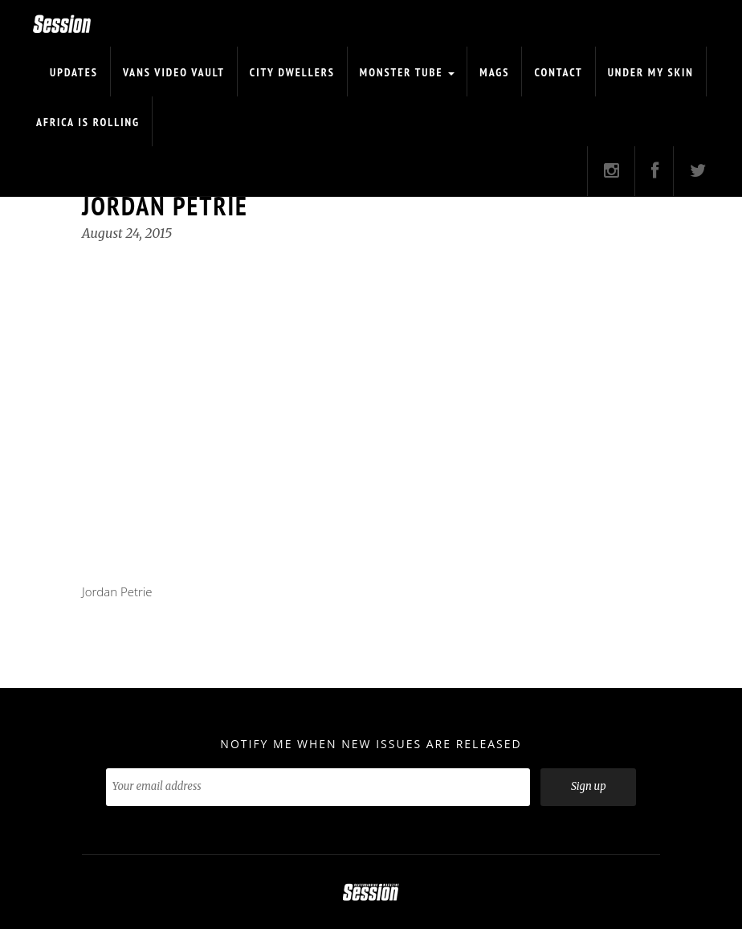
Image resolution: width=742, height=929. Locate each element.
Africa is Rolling (88, 122)
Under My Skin (651, 72)
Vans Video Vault (174, 72)
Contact (558, 72)
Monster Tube (407, 72)
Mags (494, 72)
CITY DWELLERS (292, 72)
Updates (74, 72)
